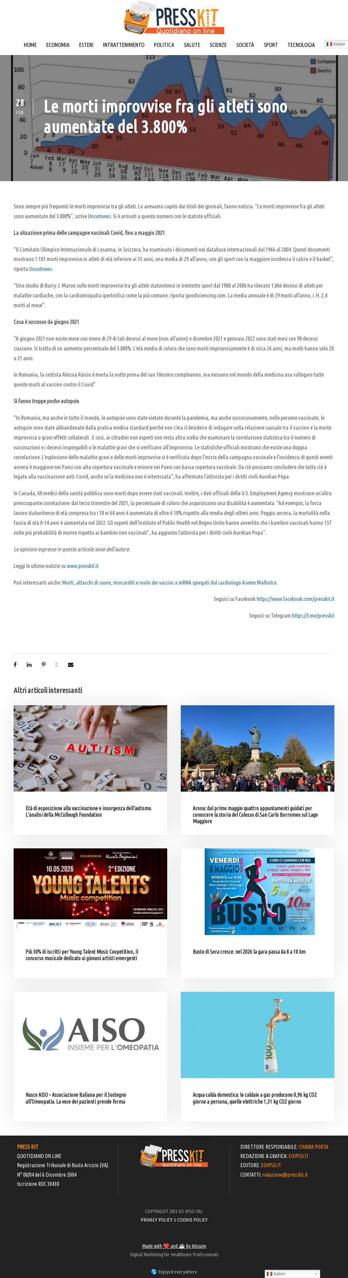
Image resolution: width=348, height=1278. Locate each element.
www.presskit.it (83, 566)
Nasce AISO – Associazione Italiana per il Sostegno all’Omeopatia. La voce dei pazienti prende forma (75, 1098)
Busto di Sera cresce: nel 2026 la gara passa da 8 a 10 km (249, 952)
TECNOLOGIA (301, 44)
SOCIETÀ (245, 44)
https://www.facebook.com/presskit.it (295, 598)
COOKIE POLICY (192, 1220)
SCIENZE (218, 44)
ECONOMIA (58, 44)
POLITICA (164, 44)
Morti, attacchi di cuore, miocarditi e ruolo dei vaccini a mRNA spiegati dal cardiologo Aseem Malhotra (169, 582)
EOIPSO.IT (299, 1156)
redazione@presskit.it (285, 1175)
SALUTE (192, 44)
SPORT (271, 44)
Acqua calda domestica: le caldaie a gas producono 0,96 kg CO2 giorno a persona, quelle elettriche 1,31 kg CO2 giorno (255, 1098)
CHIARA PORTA (313, 1147)
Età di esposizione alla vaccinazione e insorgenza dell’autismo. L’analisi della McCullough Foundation (88, 811)
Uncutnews (99, 216)
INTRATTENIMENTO (123, 44)
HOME (30, 44)
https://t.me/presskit (313, 615)
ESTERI (86, 44)
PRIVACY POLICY (157, 1220)
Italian (276, 1274)
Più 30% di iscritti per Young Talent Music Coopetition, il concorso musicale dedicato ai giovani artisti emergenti (81, 955)
